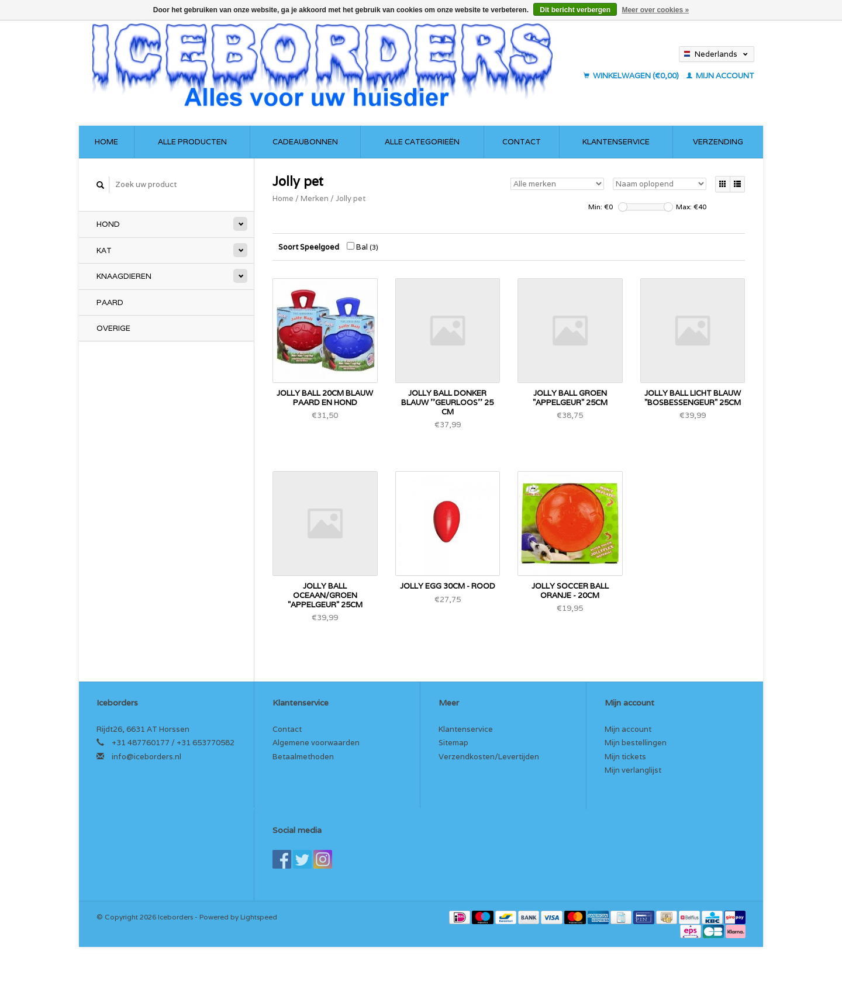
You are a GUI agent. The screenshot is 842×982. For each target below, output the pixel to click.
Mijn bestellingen (636, 743)
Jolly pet (350, 198)
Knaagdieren (123, 276)
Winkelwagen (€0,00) (632, 76)
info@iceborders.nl (146, 757)
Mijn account (720, 76)
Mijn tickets (625, 757)
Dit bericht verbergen (575, 10)
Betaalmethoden (303, 757)
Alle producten (192, 142)
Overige (113, 328)
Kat (104, 250)
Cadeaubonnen (305, 142)
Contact (521, 142)
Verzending (718, 142)
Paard (109, 302)
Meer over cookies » (655, 10)
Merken (315, 198)
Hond (108, 224)
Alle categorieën (422, 142)
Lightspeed (258, 916)
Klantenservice (616, 142)
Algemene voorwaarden (316, 743)
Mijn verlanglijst (633, 770)
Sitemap (453, 743)
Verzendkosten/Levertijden (489, 757)
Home (106, 142)
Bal (362, 247)
